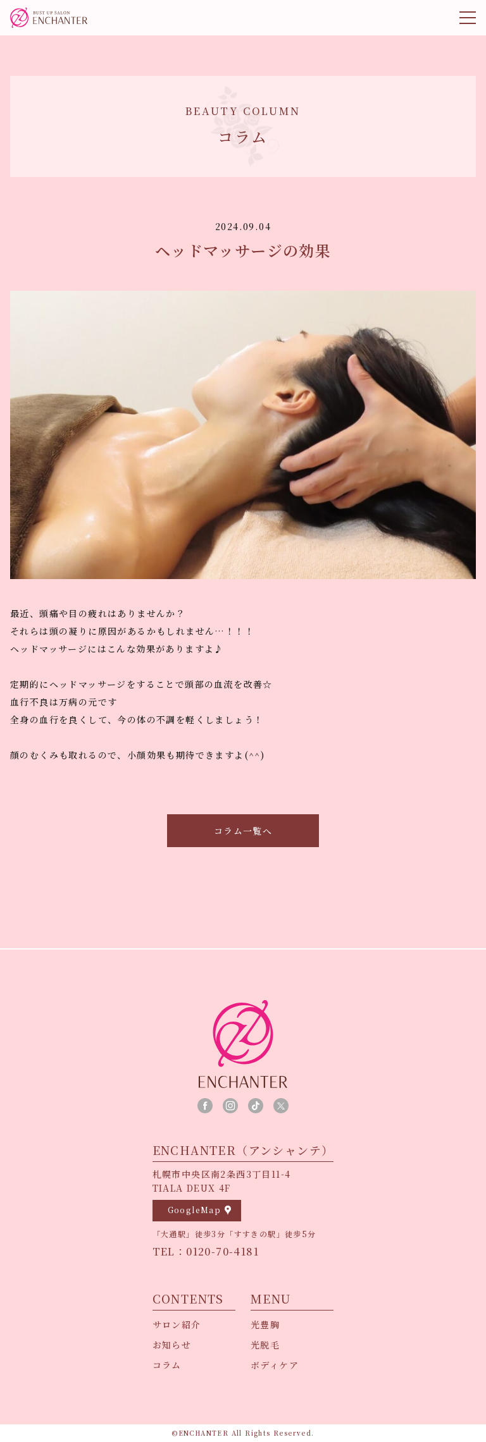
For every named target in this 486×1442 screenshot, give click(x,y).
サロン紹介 (177, 1324)
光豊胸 (265, 1324)
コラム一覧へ (243, 830)
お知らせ (172, 1344)
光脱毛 (265, 1344)
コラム (167, 1365)
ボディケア (275, 1365)
